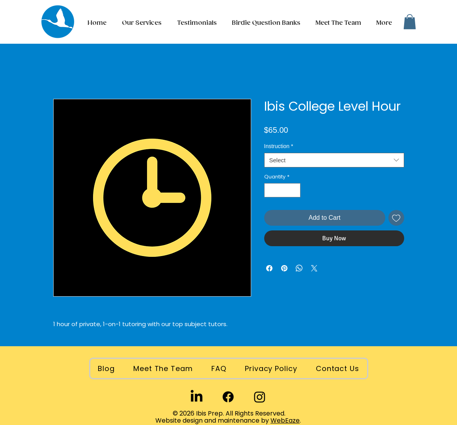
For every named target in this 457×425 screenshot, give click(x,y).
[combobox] (334, 160)
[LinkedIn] (196, 397)
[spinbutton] (282, 190)
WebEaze (285, 420)
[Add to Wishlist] (396, 218)
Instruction (278, 146)
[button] (383, 23)
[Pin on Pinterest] (284, 268)
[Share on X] (314, 268)
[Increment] (294, 190)
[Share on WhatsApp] (299, 268)
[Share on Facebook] (269, 268)
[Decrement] (270, 190)
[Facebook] (228, 397)
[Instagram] (259, 397)
